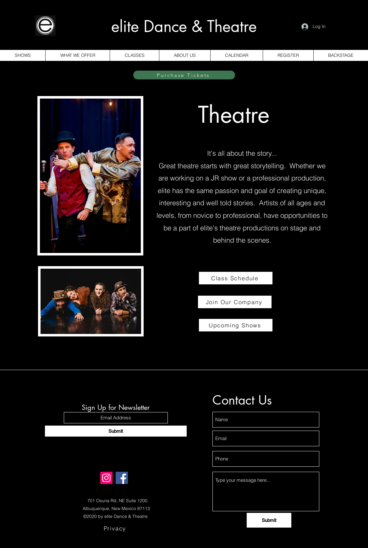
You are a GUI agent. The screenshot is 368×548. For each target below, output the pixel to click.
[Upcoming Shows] (235, 325)
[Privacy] (115, 528)
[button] (134, 55)
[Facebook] (122, 478)
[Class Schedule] (235, 278)
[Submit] (116, 431)
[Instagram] (106, 478)
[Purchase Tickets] (184, 75)
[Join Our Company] (235, 302)
